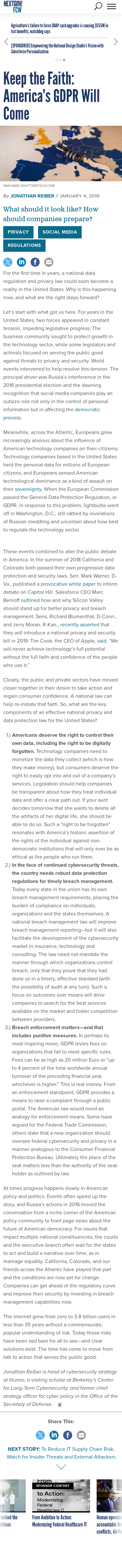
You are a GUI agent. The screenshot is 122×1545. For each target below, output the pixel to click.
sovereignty (27, 489)
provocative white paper (68, 584)
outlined (30, 600)
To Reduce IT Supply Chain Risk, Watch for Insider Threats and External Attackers (61, 1453)
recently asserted (79, 624)
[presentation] (6, 1507)
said (101, 641)
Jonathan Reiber (32, 195)
